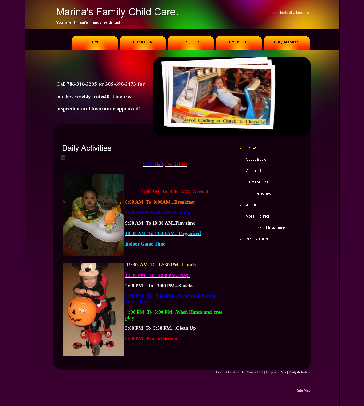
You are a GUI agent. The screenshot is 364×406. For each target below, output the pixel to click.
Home (218, 372)
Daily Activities (299, 372)
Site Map (303, 390)
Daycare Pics (276, 372)
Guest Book (235, 372)
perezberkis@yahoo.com (290, 12)
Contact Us (255, 372)
